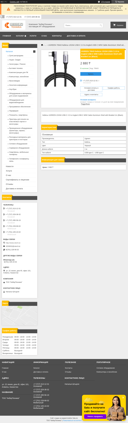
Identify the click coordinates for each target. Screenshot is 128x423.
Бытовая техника (15, 68)
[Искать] (101, 25)
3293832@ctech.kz (13, 246)
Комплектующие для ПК (18, 72)
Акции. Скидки (14, 60)
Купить (90, 74)
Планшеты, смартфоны (18, 115)
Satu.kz (75, 418)
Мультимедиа (14, 81)
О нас (44, 36)
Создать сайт (14, 2)
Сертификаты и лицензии (17, 180)
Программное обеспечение (20, 107)
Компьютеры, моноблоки (19, 77)
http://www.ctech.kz (13, 243)
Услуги (33, 36)
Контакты (57, 36)
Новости (9, 166)
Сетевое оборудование (18, 144)
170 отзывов (105, 2)
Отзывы (9, 184)
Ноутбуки (12, 89)
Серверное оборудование (19, 148)
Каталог (20, 36)
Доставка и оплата (76, 36)
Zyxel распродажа (16, 56)
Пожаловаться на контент (72, 420)
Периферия (13, 111)
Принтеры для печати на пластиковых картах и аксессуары (19, 121)
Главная (7, 36)
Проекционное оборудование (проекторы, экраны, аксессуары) (20, 130)
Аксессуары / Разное (17, 64)
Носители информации (18, 85)
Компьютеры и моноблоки (107, 372)
